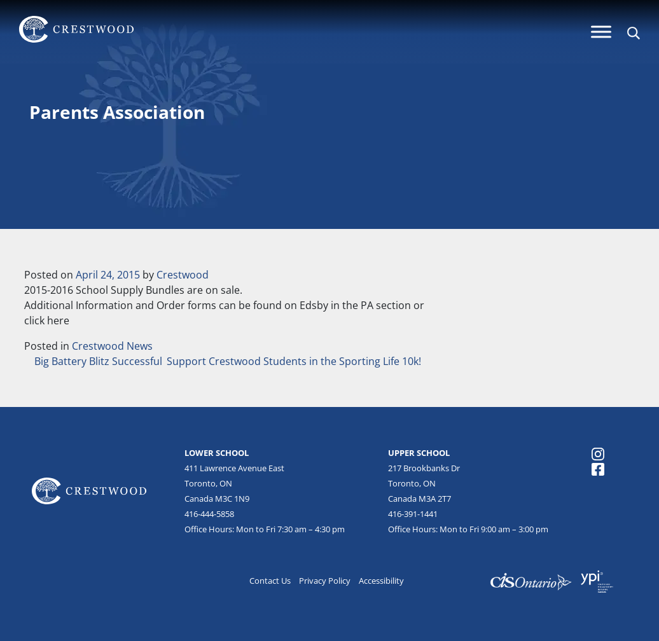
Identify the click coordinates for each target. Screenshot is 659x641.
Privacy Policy (324, 580)
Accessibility (381, 580)
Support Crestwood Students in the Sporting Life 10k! (295, 361)
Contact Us (270, 580)
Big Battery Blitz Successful (97, 361)
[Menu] (601, 31)
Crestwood (182, 275)
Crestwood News (112, 346)
